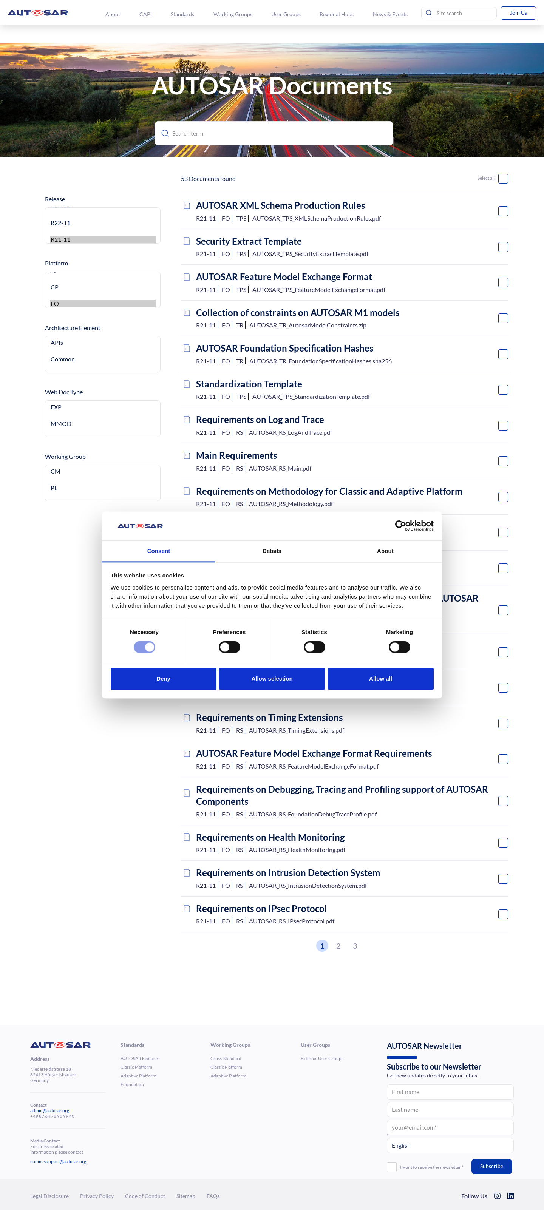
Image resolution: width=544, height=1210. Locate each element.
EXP (103, 407)
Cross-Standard (225, 1058)
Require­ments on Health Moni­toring (270, 837)
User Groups (286, 14)
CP (103, 287)
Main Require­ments (236, 455)
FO (103, 303)
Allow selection (271, 678)
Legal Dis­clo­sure (49, 1196)
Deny (163, 678)
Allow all (380, 678)
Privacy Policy (97, 1196)
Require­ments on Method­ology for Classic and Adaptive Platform (329, 491)
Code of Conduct (145, 1196)
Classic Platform (136, 1067)
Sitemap (185, 1196)
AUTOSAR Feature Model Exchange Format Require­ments (314, 753)
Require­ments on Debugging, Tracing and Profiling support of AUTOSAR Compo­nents (342, 795)
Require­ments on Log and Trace (260, 419)
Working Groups (233, 14)
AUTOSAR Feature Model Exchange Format (284, 276)
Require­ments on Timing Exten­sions (269, 717)
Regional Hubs (337, 14)
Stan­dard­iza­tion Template (249, 383)
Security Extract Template (249, 241)
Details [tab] (272, 551)
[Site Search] (459, 13)
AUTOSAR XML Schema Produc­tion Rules (280, 205)
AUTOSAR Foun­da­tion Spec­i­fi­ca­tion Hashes (284, 348)
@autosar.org (56, 1110)
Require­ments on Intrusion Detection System (288, 872)
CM (103, 471)
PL (103, 488)
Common (103, 359)
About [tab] (385, 551)
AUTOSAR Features (140, 1058)
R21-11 (103, 239)
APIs (103, 342)
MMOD (103, 424)
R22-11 (103, 223)
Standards (183, 14)
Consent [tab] (158, 551)
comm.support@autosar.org (58, 1161)
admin (36, 1110)
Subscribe (491, 1166)
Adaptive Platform (138, 1076)
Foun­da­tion (132, 1084)
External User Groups (322, 1058)
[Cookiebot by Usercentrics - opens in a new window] (401, 526)
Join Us (518, 12)
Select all (486, 178)
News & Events (390, 14)
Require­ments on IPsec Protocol (261, 908)
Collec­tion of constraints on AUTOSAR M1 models (297, 312)
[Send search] (429, 13)
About (114, 14)
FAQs (213, 1196)
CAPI (147, 14)
